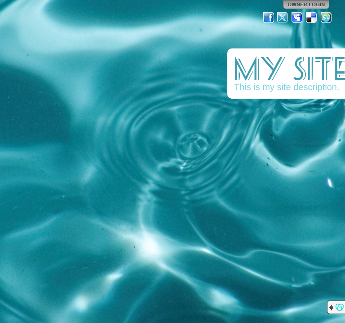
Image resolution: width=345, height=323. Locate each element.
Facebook (268, 17)
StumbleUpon (326, 17)
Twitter (283, 17)
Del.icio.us (311, 17)
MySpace (297, 17)
